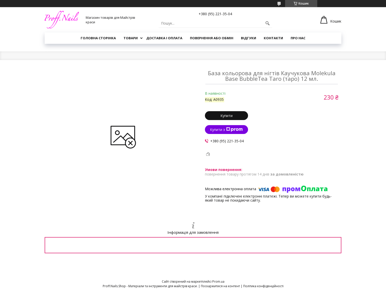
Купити (226, 115)
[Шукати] (267, 23)
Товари (131, 38)
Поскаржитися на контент (220, 286)
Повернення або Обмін (211, 38)
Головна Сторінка (98, 38)
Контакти (273, 38)
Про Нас (298, 38)
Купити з (226, 129)
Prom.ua (218, 281)
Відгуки (248, 38)
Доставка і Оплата (164, 38)
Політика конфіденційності (263, 286)
